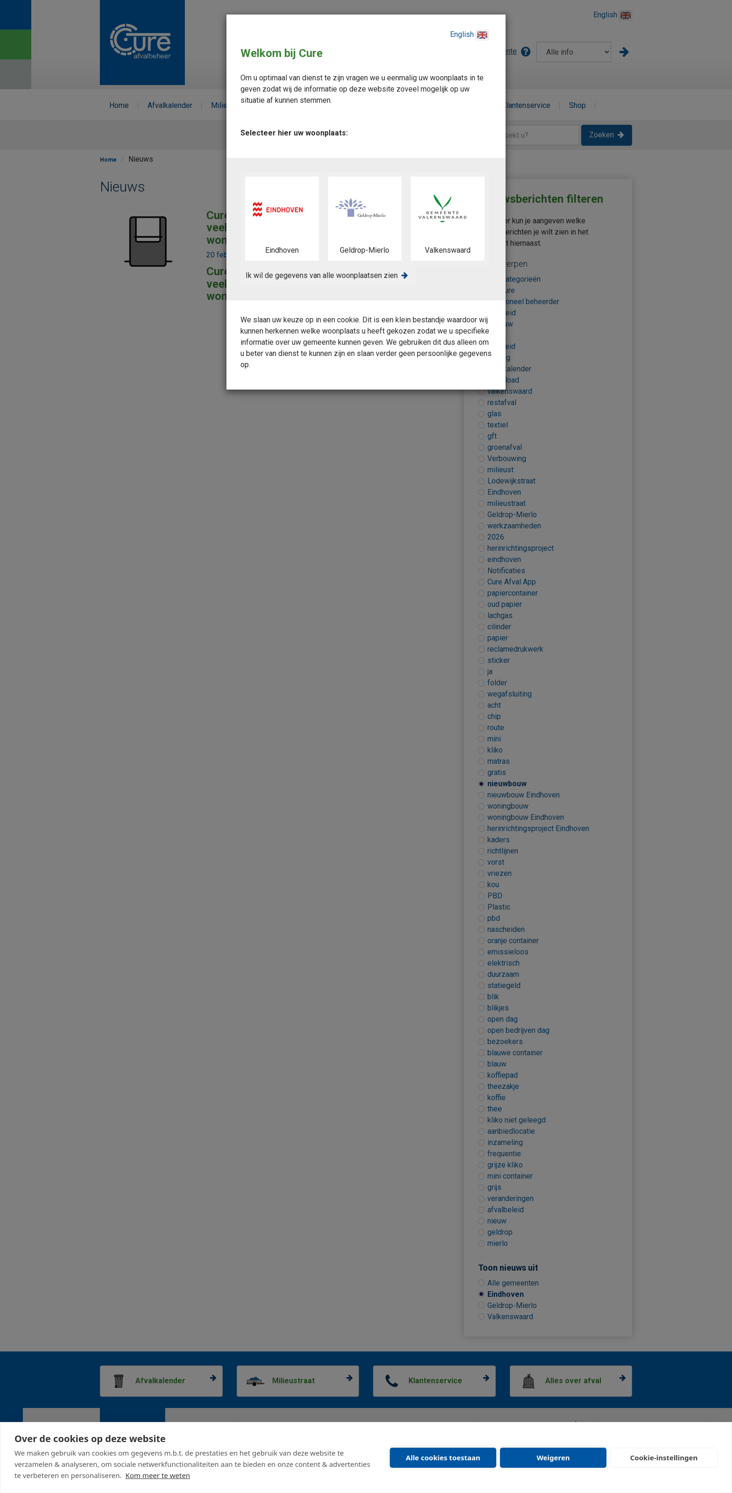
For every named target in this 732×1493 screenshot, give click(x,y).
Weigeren (553, 1457)
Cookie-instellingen (664, 1457)
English (469, 35)
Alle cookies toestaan (443, 1457)
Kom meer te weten (158, 1475)
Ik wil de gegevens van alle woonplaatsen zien (322, 275)
